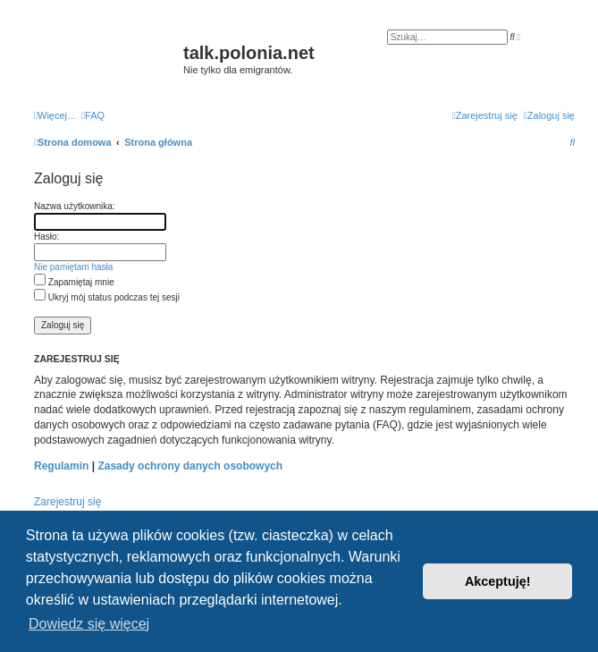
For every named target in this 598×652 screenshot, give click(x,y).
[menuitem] (93, 115)
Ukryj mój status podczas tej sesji (107, 297)
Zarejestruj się (67, 501)
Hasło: (46, 236)
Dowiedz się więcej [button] (89, 623)
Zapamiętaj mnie (74, 282)
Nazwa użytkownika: (74, 206)
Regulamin (61, 466)
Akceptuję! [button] (498, 581)
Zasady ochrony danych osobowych (189, 466)
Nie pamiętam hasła (73, 267)
